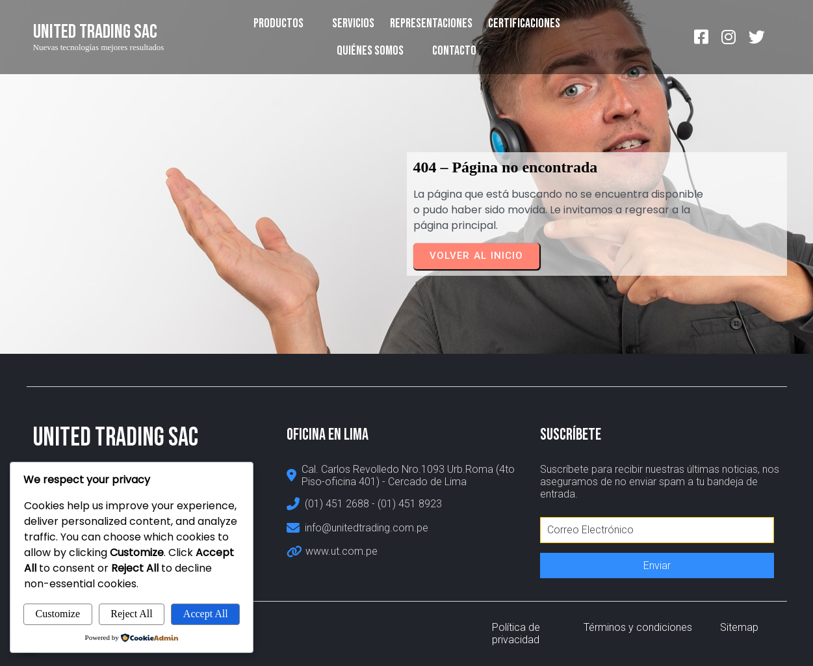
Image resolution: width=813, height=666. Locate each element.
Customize (58, 613)
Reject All (131, 613)
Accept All (205, 613)
